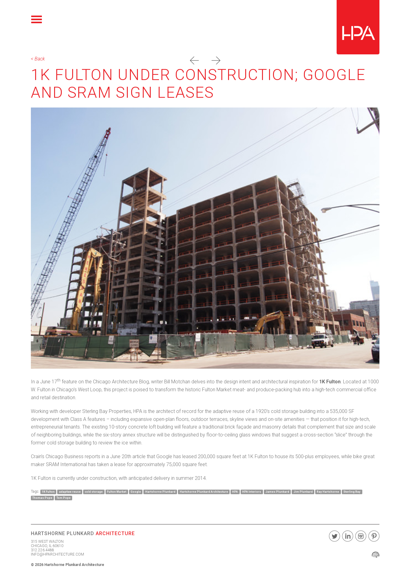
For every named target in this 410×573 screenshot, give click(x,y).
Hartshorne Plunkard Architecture (204, 491)
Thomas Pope (42, 497)
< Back (38, 59)
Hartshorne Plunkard (160, 491)
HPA (235, 491)
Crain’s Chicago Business (57, 456)
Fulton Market (116, 491)
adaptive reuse (70, 491)
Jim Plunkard (303, 491)
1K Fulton (48, 491)
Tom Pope (64, 497)
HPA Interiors (251, 491)
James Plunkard (277, 491)
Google (136, 491)
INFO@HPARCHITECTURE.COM (57, 554)
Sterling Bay (351, 491)
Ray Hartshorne (328, 491)
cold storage (94, 491)
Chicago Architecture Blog (121, 382)
